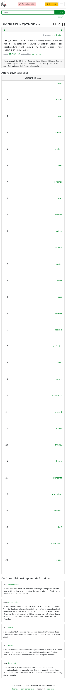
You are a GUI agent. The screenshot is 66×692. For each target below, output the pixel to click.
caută (59, 12)
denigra (58, 379)
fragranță (12, 663)
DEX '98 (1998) (14, 54)
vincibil (59, 264)
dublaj (59, 559)
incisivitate (57, 395)
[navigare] (61, 4)
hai (33, 54)
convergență (56, 477)
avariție (58, 214)
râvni (59, 362)
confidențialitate (27, 689)
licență (15, 689)
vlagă (59, 527)
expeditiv (58, 510)
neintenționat (13, 584)
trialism (58, 149)
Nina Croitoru (57, 35)
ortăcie (59, 428)
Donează (51, 4)
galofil (10, 645)
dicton (59, 99)
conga (59, 83)
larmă (10, 627)
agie (60, 296)
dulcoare (58, 461)
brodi (59, 198)
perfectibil (57, 346)
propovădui (56, 494)
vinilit (59, 280)
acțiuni (39, 54)
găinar (59, 231)
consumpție (13, 602)
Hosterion (50, 689)
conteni (58, 132)
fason (59, 116)
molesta (58, 313)
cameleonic (56, 543)
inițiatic (58, 247)
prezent (58, 412)
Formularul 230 (26, 4)
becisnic (58, 329)
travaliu (58, 444)
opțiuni (61, 17)
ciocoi (59, 165)
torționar (58, 181)
